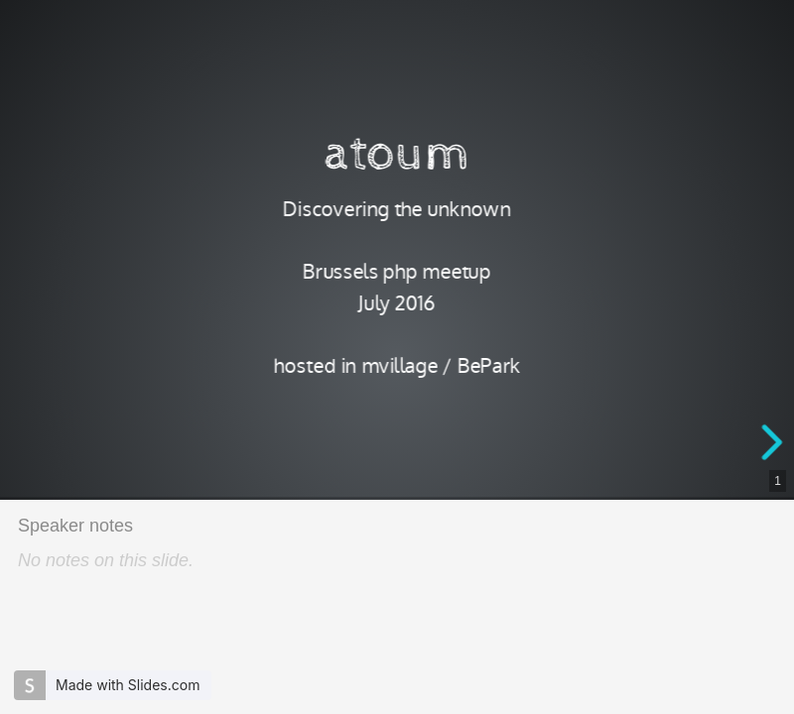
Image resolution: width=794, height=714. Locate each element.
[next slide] (775, 442)
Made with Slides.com (127, 684)
